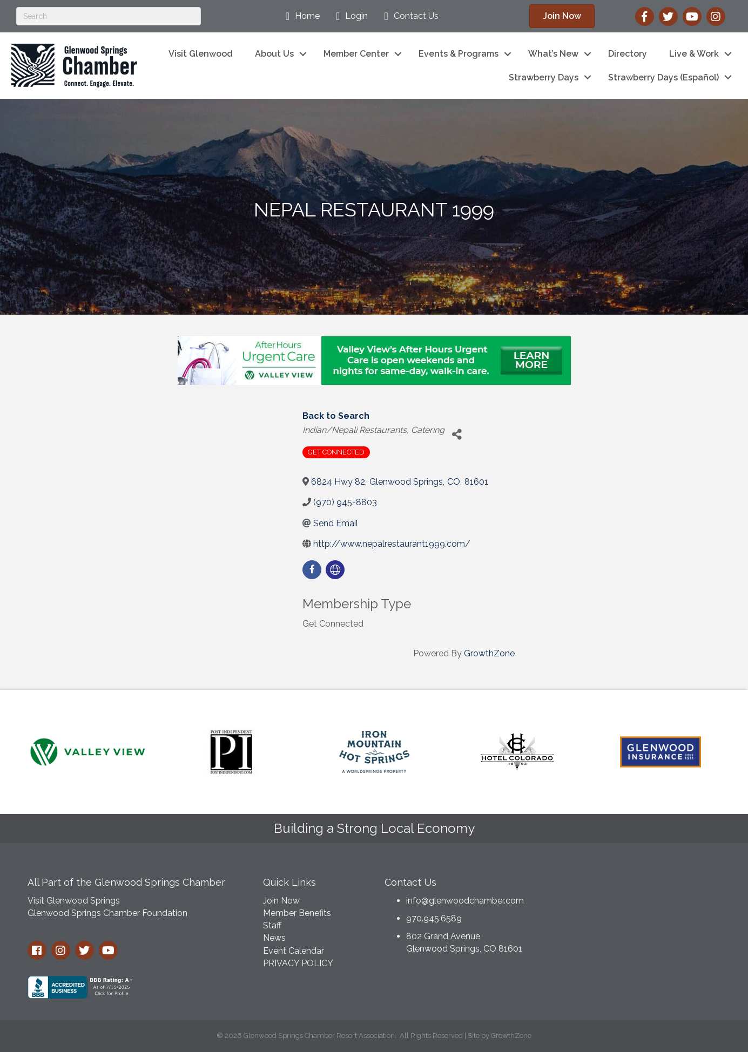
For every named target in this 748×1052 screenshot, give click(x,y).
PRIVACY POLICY (298, 963)
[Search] (108, 16)
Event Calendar (293, 951)
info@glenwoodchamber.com (465, 900)
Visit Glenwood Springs (74, 900)
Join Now (281, 900)
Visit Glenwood (201, 54)
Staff (272, 925)
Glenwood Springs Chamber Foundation (107, 913)
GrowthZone (489, 653)
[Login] (349, 16)
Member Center (356, 54)
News (274, 938)
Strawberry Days (543, 77)
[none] (335, 569)
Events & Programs (458, 54)
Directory (627, 54)
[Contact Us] (408, 16)
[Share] (456, 434)
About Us (274, 54)
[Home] (300, 16)
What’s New (553, 54)
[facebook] (311, 569)
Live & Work (694, 54)
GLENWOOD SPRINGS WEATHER (638, 910)
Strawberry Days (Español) (663, 77)
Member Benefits (297, 913)
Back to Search (335, 416)
